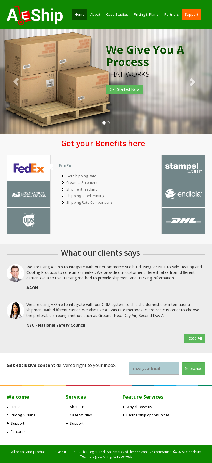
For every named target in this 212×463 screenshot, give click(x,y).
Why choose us (139, 406)
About (95, 14)
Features (18, 431)
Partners (171, 14)
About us (77, 406)
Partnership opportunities (148, 414)
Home (79, 14)
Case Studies (117, 14)
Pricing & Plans (146, 14)
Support (191, 14)
